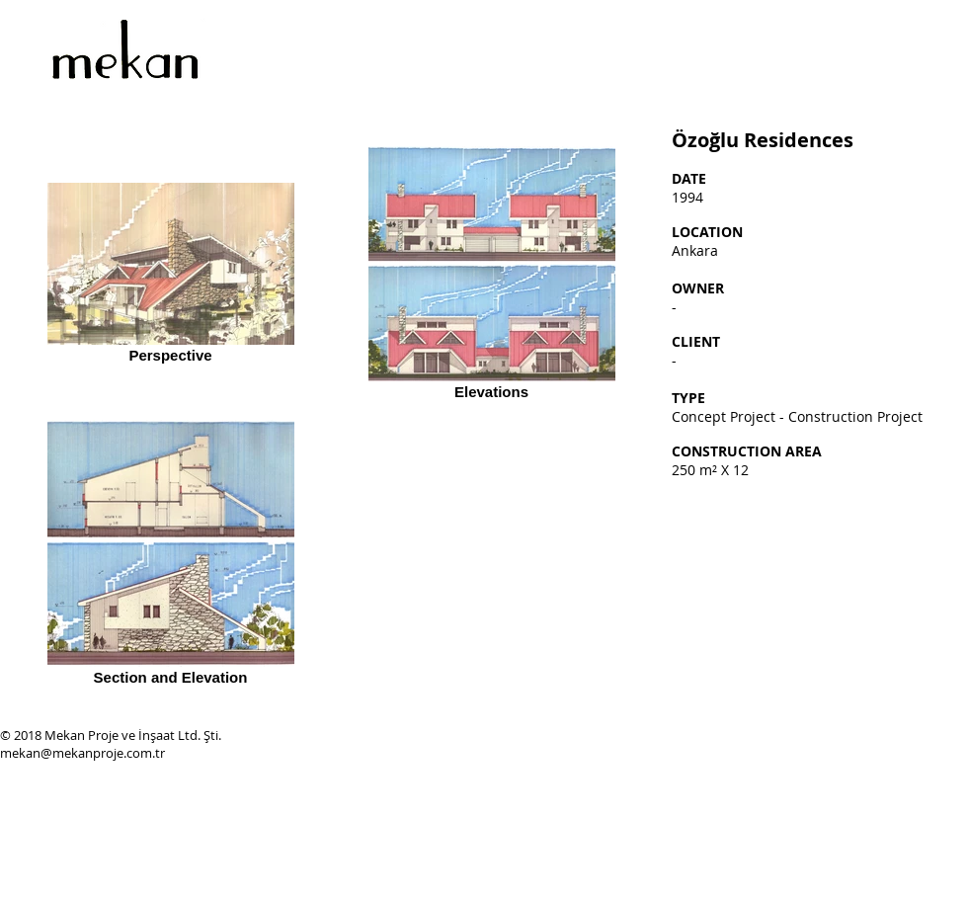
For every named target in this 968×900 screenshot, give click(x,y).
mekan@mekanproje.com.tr (82, 753)
